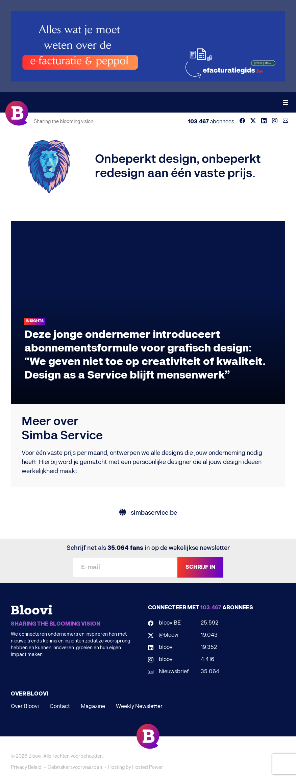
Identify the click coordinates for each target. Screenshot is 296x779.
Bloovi (34, 756)
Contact (60, 706)
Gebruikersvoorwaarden (75, 767)
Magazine (93, 706)
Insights (35, 321)
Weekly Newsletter (139, 706)
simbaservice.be (148, 512)
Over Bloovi (25, 706)
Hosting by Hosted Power (135, 767)
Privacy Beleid (26, 767)
